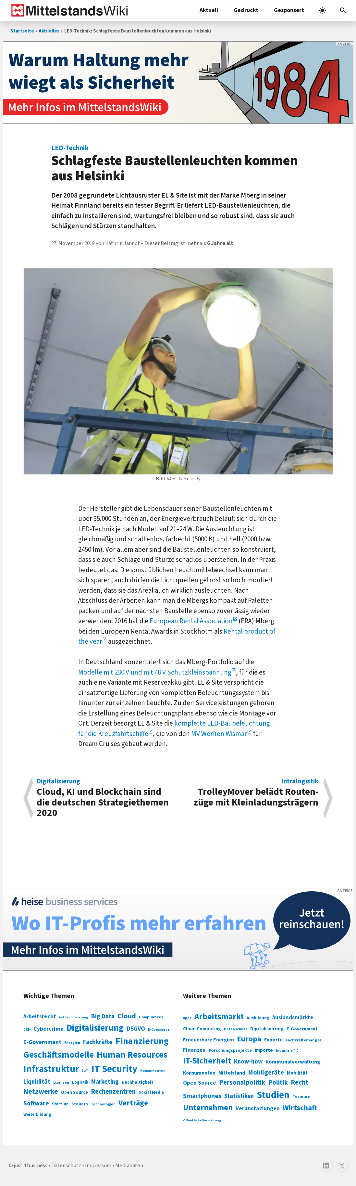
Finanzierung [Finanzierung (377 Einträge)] (142, 1041)
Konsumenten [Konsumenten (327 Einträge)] (199, 1072)
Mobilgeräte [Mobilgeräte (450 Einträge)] (266, 1072)
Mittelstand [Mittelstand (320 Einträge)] (231, 1073)
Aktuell (209, 10)
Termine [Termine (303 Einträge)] (301, 1096)
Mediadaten (129, 1165)
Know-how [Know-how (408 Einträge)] (248, 1061)
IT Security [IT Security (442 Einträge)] (114, 1069)
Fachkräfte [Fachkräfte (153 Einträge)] (98, 1042)
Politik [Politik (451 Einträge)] (278, 1082)
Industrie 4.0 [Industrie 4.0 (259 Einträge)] (287, 1050)
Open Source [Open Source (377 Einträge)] (199, 1083)
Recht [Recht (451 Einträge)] (299, 1082)
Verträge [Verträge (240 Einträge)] (133, 1103)
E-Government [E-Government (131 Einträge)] (42, 1042)
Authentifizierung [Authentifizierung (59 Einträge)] (73, 1017)
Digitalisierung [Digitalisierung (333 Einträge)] (267, 1028)
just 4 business (30, 1165)
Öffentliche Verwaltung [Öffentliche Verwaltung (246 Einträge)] (202, 1120)
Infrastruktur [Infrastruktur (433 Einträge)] (51, 1069)
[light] (322, 10)
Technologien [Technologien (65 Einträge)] (103, 1104)
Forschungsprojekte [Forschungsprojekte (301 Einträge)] (230, 1050)
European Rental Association (191, 621)
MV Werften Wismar (219, 734)
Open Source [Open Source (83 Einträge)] (74, 1092)
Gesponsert (289, 10)
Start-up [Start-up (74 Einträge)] (60, 1104)
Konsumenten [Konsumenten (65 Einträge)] (153, 1071)
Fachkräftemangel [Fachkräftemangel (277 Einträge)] (303, 1040)
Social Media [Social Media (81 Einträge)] (151, 1092)
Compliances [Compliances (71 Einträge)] (151, 1017)
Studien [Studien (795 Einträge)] (273, 1095)
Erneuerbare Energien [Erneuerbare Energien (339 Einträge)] (208, 1039)
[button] (343, 10)
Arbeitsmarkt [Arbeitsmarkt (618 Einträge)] (219, 1017)
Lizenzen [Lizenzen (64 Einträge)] (61, 1082)
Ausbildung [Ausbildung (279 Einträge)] (258, 1018)
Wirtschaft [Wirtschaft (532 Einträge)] (300, 1107)
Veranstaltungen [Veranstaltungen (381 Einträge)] (258, 1108)
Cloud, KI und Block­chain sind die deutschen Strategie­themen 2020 (104, 798)
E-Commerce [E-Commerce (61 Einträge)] (159, 1029)
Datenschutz (66, 1165)
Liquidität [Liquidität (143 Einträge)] (36, 1081)
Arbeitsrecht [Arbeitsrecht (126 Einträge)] (39, 1016)
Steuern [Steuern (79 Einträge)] (79, 1104)
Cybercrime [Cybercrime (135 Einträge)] (48, 1029)
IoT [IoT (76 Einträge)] (85, 1071)
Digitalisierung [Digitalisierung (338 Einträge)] (95, 1028)
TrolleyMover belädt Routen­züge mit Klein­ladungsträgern (251, 793)
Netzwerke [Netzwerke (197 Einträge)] (40, 1092)
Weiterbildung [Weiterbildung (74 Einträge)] (37, 1114)
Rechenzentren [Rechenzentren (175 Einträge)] (113, 1091)
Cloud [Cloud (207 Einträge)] (126, 1016)
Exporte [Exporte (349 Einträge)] (273, 1039)
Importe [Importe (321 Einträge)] (264, 1050)
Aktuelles (49, 31)
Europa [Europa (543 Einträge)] (249, 1039)
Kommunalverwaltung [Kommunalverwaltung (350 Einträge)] (292, 1062)
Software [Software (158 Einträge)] (36, 1103)
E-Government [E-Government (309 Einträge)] (302, 1028)
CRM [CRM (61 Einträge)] (27, 1029)
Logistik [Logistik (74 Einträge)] (80, 1082)
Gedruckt (246, 10)
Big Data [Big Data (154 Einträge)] (103, 1016)
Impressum (98, 1165)
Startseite (22, 31)
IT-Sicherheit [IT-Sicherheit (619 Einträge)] (207, 1061)
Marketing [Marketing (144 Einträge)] (105, 1081)
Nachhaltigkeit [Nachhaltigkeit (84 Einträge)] (137, 1082)
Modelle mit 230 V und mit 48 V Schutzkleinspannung (154, 672)
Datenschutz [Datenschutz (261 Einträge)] (235, 1029)
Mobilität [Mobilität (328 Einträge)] (297, 1072)
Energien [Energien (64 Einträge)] (72, 1042)
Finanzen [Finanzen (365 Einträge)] (194, 1050)
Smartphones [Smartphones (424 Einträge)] (202, 1096)
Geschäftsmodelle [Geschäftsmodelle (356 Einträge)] (58, 1055)
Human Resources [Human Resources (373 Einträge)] (132, 1055)
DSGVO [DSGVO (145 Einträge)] (136, 1029)
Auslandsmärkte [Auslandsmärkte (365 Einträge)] (292, 1018)
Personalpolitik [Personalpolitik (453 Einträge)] (242, 1082)
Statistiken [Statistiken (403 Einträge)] (239, 1096)
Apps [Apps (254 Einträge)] (187, 1018)
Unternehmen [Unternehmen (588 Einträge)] (208, 1108)
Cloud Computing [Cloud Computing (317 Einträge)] (202, 1028)
